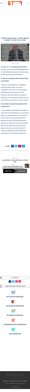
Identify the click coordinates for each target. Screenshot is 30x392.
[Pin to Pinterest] (19, 146)
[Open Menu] (1, 3)
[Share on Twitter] (16, 146)
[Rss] (18, 374)
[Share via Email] (23, 146)
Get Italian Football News (15, 315)
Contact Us (13, 381)
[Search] (28, 3)
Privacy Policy (22, 381)
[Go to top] (15, 387)
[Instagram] (15, 374)
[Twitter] (11, 374)
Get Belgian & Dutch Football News (15, 324)
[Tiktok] (22, 374)
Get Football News (15, 333)
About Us (6, 381)
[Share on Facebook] (12, 146)
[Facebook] (7, 374)
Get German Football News (15, 306)
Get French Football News (15, 296)
